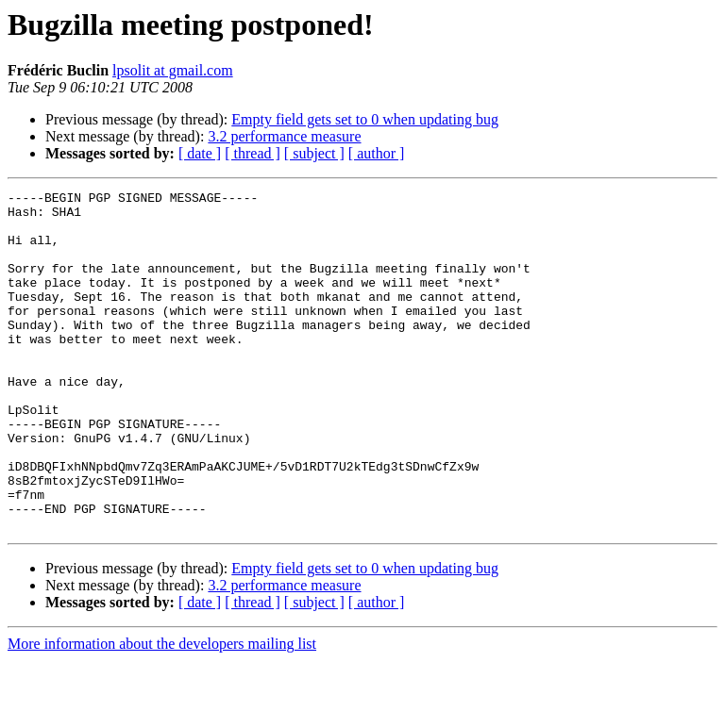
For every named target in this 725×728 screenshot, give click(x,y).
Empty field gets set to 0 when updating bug (364, 119)
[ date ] (199, 153)
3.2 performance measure (284, 136)
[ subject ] (314, 153)
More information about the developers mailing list (162, 711)
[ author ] (376, 153)
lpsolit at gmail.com (172, 70)
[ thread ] (252, 153)
